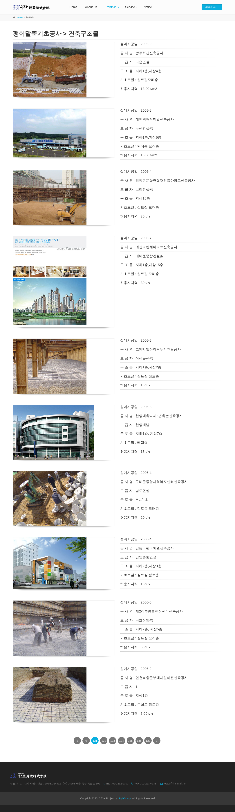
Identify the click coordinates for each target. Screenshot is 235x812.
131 (95, 740)
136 (139, 740)
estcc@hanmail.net (172, 783)
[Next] (156, 740)
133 (112, 740)
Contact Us (212, 7)
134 (121, 740)
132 (104, 740)
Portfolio (111, 7)
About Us (91, 7)
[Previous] (77, 740)
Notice (148, 7)
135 (130, 740)
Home (73, 7)
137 (148, 740)
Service (130, 7)
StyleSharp (124, 798)
